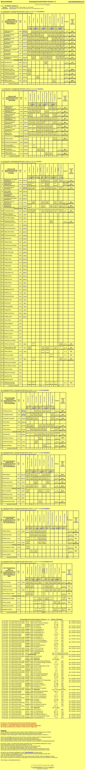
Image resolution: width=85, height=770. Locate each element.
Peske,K (62, 51)
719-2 (24, 306)
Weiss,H (41, 51)
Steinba (54, 116)
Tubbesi (47, 203)
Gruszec (54, 112)
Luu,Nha (52, 430)
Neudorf (62, 40)
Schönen (33, 384)
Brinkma (49, 70)
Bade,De (54, 40)
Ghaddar (40, 415)
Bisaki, (29, 74)
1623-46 (25, 57)
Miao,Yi (44, 412)
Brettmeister (72, 23)
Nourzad (54, 43)
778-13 (25, 296)
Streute (46, 112)
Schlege (43, 181)
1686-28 (25, 66)
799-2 (24, 344)
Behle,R (36, 430)
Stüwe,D (33, 185)
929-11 (25, 279)
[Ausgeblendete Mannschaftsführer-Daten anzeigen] (28, 90)
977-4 (24, 202)
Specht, (52, 415)
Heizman (35, 479)
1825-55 (25, 34)
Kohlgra (49, 47)
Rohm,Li (54, 36)
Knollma (33, 181)
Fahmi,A (52, 435)
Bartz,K (40, 426)
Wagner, (35, 475)
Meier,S (54, 32)
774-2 (24, 347)
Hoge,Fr (58, 40)
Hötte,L (33, 43)
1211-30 (26, 133)
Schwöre (41, 32)
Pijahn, (58, 58)
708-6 (24, 313)
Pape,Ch (34, 120)
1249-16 (25, 228)
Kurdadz (29, 185)
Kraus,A (42, 127)
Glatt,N (28, 419)
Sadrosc (62, 47)
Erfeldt (37, 78)
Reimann (55, 108)
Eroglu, (48, 492)
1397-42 (26, 122)
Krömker (38, 127)
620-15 (25, 316)
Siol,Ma (45, 32)
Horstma (50, 112)
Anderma (48, 446)
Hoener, (30, 120)
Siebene (52, 426)
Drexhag (54, 131)
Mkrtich (29, 207)
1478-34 (26, 138)
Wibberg (33, 58)
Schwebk (50, 131)
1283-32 (26, 126)
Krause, (41, 36)
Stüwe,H (33, 203)
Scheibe (29, 189)
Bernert (34, 127)
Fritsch (46, 63)
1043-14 (26, 149)
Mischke (29, 181)
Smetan (60, 181)
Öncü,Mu (30, 112)
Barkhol (55, 185)
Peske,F (62, 58)
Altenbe (45, 43)
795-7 (24, 293)
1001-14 (25, 262)
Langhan (41, 40)
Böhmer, (33, 47)
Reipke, (34, 112)
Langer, (29, 40)
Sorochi (30, 131)
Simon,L (44, 419)
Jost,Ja (50, 43)
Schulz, (29, 47)
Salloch (27, 475)
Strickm (28, 435)
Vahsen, (55, 189)
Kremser (30, 116)
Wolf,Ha (54, 123)
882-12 (25, 289)
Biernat (37, 43)
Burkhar (55, 348)
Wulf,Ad (29, 70)
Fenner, (45, 40)
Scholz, (29, 36)
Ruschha (40, 492)
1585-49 (25, 81)
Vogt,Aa (42, 150)
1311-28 (26, 153)
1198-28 (25, 235)
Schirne (28, 415)
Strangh (58, 51)
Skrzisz (40, 430)
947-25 (25, 276)
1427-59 (25, 73)
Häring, (50, 127)
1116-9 (25, 242)
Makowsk (37, 40)
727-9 (24, 221)
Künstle (48, 439)
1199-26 (26, 146)
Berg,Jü (33, 51)
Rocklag (58, 36)
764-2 (24, 214)
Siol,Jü (46, 58)
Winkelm (32, 435)
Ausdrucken (48, 4)
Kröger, (36, 412)
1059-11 (25, 198)
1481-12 (26, 115)
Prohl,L (28, 430)
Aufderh (46, 131)
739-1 (24, 303)
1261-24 (25, 191)
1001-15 (25, 265)
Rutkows (48, 412)
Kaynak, (55, 212)
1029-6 (25, 255)
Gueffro (55, 207)
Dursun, (43, 185)
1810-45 (25, 42)
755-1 (24, 299)
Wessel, (43, 352)
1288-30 (25, 225)
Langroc (39, 475)
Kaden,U (33, 36)
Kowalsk (41, 47)
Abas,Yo (30, 108)
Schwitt (40, 502)
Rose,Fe (43, 348)
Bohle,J (32, 415)
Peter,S (37, 36)
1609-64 (25, 53)
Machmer (52, 419)
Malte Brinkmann (12, 8)
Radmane (51, 120)
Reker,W (49, 58)
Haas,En (46, 120)
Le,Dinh (54, 51)
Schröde (50, 123)
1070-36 (25, 245)
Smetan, (43, 212)
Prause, (52, 412)
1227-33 (25, 231)
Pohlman (37, 51)
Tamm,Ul (62, 36)
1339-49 (25, 187)
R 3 (32, 504)
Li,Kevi (32, 475)
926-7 (24, 282)
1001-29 (25, 259)
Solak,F (40, 435)
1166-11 (25, 238)
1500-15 (25, 69)
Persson (43, 203)
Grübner (46, 154)
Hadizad (48, 426)
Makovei (32, 412)
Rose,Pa (43, 207)
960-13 (25, 269)
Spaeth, (38, 120)
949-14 (25, 272)
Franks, (48, 435)
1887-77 (25, 31)
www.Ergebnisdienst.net (76, 1)
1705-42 (25, 50)
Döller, (40, 412)
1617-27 (25, 62)
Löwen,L (48, 479)
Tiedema (55, 181)
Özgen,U (51, 356)
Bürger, (50, 32)
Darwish (38, 123)
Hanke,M (58, 32)
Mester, (42, 123)
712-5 (24, 310)
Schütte (33, 40)
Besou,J (32, 419)
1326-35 (26, 130)
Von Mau (29, 212)
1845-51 (25, 39)
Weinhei (33, 212)
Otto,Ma (37, 47)
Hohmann (33, 32)
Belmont (61, 207)
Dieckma (34, 131)
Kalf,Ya (33, 189)
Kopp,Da (50, 108)
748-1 (24, 359)
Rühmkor (62, 43)
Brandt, (41, 43)
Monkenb (28, 426)
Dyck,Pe (49, 51)
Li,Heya (54, 47)
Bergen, (43, 189)
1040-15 (25, 248)
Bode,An (29, 203)
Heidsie (45, 51)
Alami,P (34, 108)
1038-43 (25, 252)
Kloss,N (58, 47)
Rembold (44, 446)
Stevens (37, 32)
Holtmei (38, 108)
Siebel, (32, 430)
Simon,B (44, 430)
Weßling (39, 479)
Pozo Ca (49, 36)
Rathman (62, 32)
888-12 (25, 286)
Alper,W (33, 345)
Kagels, (58, 43)
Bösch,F (50, 154)
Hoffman (44, 435)
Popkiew (31, 479)
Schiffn (55, 120)
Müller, (44, 426)
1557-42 (25, 77)
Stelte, (42, 116)
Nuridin (30, 127)
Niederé (44, 492)
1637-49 (25, 46)
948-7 (24, 218)
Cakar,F (42, 108)
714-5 (24, 351)
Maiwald (36, 435)
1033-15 (25, 211)
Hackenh (29, 43)
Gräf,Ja (55, 203)
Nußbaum (42, 120)
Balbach (41, 58)
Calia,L (42, 131)
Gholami (30, 123)
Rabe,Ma (61, 212)
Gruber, (54, 82)
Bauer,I (35, 487)
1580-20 (26, 142)
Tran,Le (47, 384)
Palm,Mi (38, 150)
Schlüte (38, 112)
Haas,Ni (46, 116)
